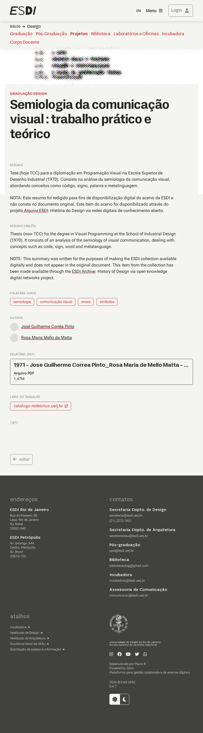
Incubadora (173, 34)
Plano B (140, 664)
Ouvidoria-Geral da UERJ (27, 644)
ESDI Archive (83, 271)
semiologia (22, 302)
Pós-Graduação (51, 34)
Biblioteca (100, 34)
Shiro (130, 668)
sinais (86, 302)
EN (138, 11)
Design (34, 27)
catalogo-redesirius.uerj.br (38, 405)
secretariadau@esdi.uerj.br (128, 536)
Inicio (15, 27)
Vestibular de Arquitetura (27, 638)
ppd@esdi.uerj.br (121, 551)
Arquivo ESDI (35, 210)
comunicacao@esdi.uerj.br (128, 595)
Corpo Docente (24, 42)
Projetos (79, 34)
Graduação (21, 34)
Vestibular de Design (24, 633)
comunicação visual (56, 302)
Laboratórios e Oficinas (136, 34)
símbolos (107, 302)
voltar (21, 459)
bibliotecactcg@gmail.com (128, 566)
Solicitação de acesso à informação (35, 649)
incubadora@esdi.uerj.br (127, 580)
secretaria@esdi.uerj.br (125, 515)
